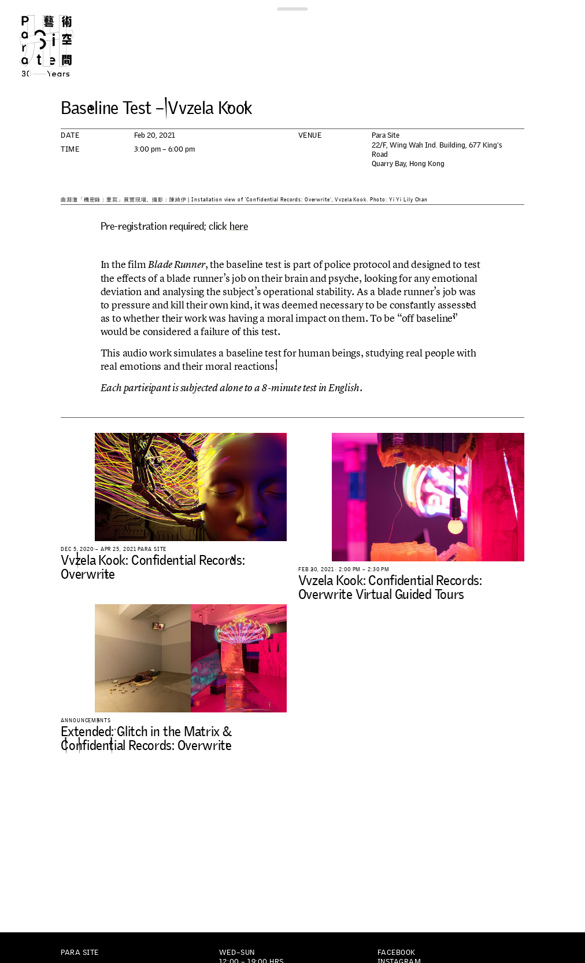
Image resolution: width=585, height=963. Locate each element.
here (238, 226)
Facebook (396, 952)
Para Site (60, 45)
